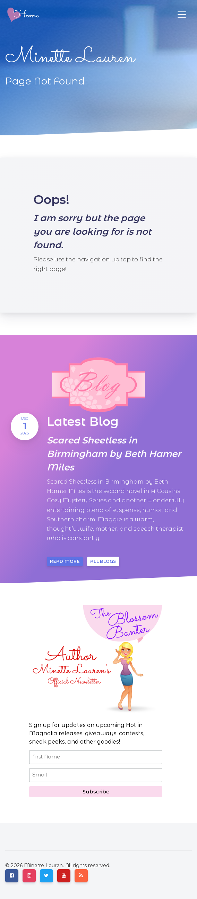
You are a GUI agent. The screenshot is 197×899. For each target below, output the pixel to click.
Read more (65, 561)
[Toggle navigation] (181, 14)
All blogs (103, 561)
